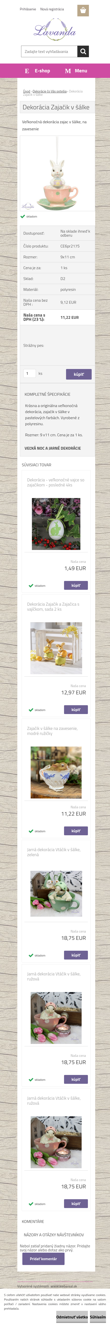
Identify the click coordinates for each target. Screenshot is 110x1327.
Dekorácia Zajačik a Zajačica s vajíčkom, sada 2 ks (53, 607)
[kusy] (29, 373)
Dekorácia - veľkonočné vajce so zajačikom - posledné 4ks (55, 482)
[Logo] (54, 29)
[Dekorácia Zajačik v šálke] (57, 138)
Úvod (26, 91)
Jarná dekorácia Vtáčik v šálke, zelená (54, 852)
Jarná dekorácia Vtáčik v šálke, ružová (54, 976)
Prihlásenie (28, 9)
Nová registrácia (52, 9)
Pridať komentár (43, 1259)
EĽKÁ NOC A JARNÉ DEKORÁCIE (54, 448)
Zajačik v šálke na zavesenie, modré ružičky (52, 731)
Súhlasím (98, 1317)
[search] (83, 51)
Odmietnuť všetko (72, 1317)
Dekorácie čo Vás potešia (50, 91)
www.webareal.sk (64, 1286)
